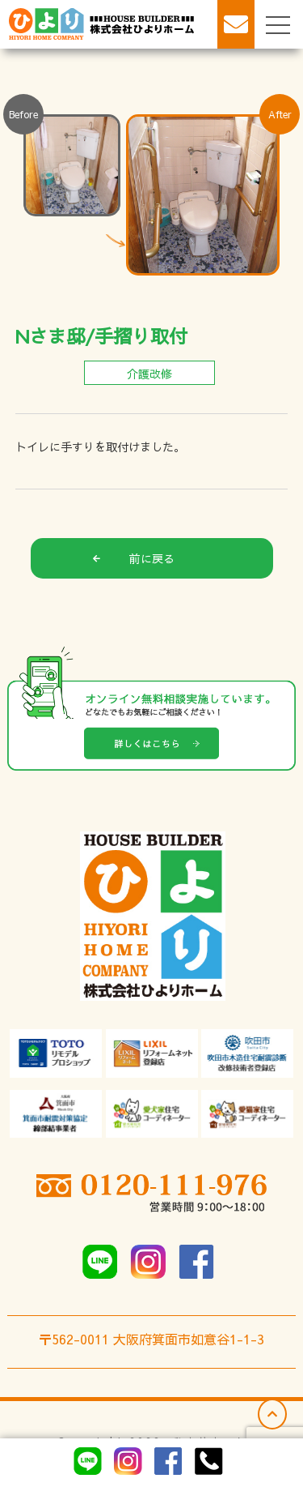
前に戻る (134, 558)
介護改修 (149, 373)
